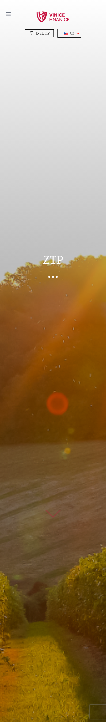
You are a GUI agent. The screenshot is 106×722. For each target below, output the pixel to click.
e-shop (39, 33)
